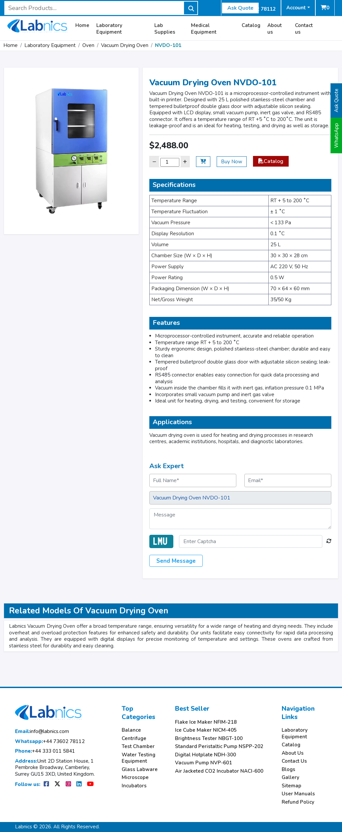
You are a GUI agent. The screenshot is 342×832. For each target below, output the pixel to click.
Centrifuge (134, 738)
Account (296, 7)
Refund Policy (298, 802)
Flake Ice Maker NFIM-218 (206, 722)
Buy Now (231, 161)
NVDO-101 (168, 45)
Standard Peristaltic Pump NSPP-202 (219, 746)
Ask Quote (240, 8)
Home (82, 25)
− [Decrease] (154, 161)
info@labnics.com (42, 731)
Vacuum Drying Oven (124, 45)
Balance (131, 730)
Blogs (288, 769)
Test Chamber (138, 746)
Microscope (135, 777)
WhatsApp (336, 135)
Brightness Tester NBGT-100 (209, 738)
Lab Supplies (164, 28)
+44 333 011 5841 (45, 751)
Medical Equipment (203, 28)
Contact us (304, 28)
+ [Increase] (185, 161)
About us (274, 28)
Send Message (176, 561)
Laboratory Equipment (109, 28)
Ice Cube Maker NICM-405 (206, 730)
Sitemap (291, 786)
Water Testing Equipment (138, 758)
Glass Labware (140, 769)
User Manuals (298, 794)
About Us (293, 753)
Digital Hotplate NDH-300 (205, 755)
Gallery (290, 777)
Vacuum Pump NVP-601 (203, 763)
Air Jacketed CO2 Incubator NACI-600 (219, 771)
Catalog (251, 25)
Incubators (134, 786)
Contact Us (294, 761)
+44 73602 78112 (50, 741)
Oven (88, 45)
